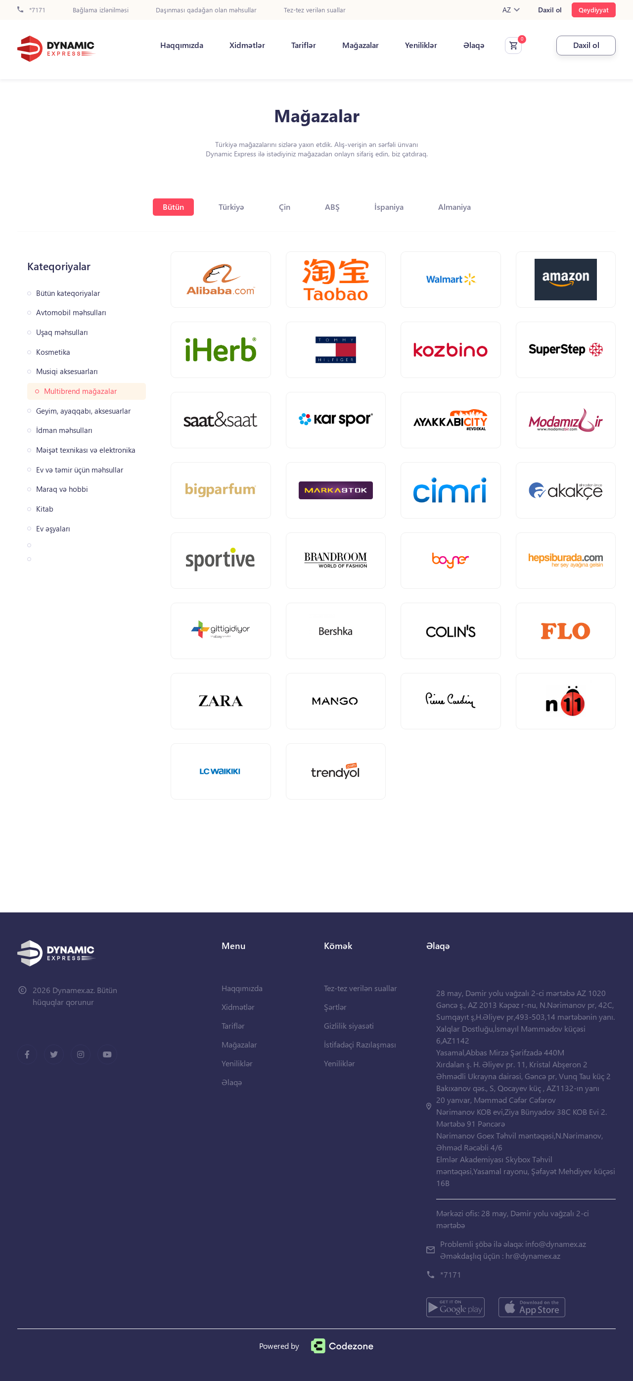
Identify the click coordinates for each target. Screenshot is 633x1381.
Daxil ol (550, 10)
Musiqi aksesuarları (67, 371)
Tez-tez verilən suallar (315, 10)
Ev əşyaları (53, 528)
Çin (284, 206)
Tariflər (303, 45)
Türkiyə (231, 206)
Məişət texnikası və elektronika (86, 450)
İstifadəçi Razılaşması (360, 1044)
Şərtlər (335, 1006)
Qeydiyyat (594, 9)
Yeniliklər (421, 45)
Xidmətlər (247, 45)
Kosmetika (53, 352)
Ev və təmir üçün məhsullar (79, 470)
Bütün (173, 206)
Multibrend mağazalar (80, 391)
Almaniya (454, 206)
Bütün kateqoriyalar (68, 293)
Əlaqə (474, 45)
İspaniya (389, 206)
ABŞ (332, 206)
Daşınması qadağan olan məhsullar (206, 10)
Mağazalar (360, 45)
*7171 (31, 10)
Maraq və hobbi (62, 489)
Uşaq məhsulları (62, 332)
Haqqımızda (181, 45)
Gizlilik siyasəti (349, 1025)
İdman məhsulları (64, 430)
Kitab (44, 509)
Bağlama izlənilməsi (101, 10)
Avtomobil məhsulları (71, 312)
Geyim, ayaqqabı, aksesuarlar (83, 411)
